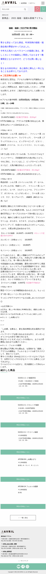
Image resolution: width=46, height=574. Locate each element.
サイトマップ (23, 561)
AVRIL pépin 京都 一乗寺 (10, 544)
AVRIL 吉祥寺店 (7, 551)
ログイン (32, 3)
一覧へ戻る (24, 518)
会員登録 (24, 3)
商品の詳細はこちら (23, 398)
